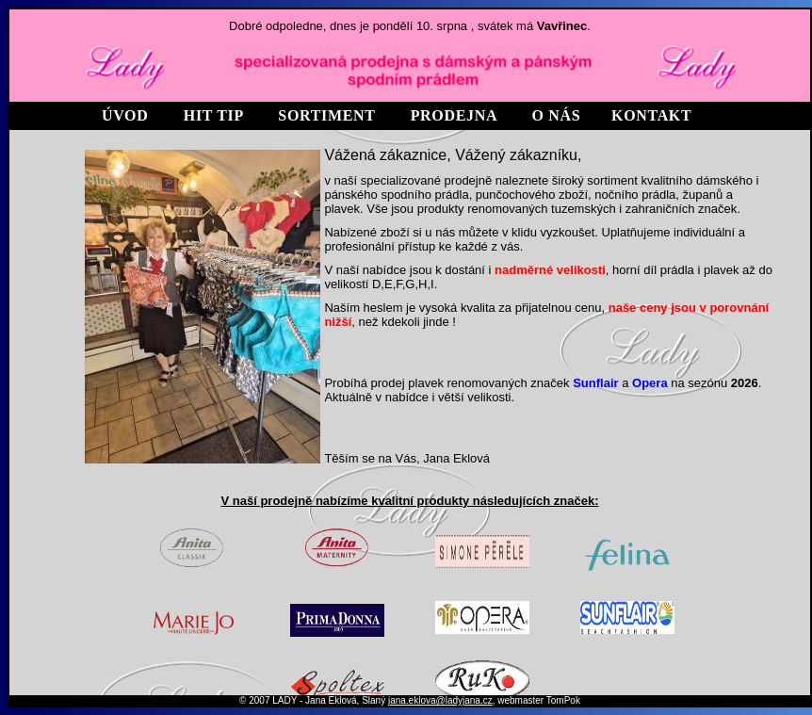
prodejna (454, 115)
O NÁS (556, 115)
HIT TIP (213, 115)
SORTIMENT (326, 115)
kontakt (651, 115)
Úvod (125, 115)
